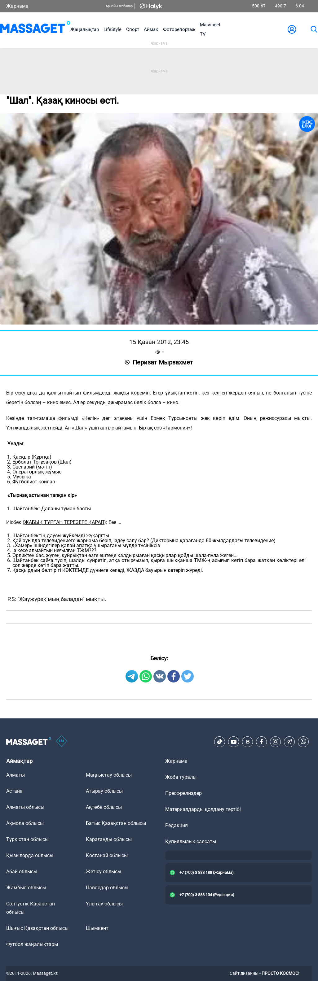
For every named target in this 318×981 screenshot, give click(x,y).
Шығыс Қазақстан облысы (37, 928)
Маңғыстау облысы (109, 775)
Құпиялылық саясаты (190, 841)
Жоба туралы (181, 777)
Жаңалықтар (84, 29)
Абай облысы (21, 871)
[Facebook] (261, 742)
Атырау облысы (104, 791)
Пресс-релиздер (183, 793)
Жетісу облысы (103, 871)
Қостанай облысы (107, 855)
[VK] (248, 742)
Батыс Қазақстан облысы (116, 823)
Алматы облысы (25, 807)
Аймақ (151, 29)
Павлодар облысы (107, 888)
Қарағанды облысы (109, 839)
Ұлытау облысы (104, 904)
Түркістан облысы (27, 839)
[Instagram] (275, 742)
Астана (14, 791)
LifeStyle (112, 29)
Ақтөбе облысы (104, 807)
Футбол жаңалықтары (32, 944)
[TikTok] (220, 742)
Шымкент (97, 928)
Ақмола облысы (25, 823)
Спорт (132, 29)
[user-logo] (292, 29)
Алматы (15, 775)
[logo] (35, 29)
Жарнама (17, 6)
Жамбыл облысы (26, 888)
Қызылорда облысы (29, 855)
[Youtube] (234, 742)
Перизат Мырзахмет (159, 362)
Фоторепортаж (179, 29)
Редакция (176, 825)
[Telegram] (289, 742)
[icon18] (62, 741)
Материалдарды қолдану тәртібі (203, 809)
